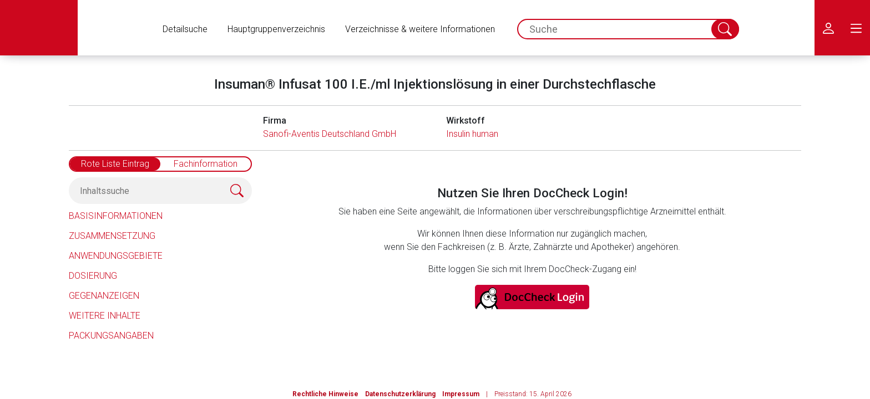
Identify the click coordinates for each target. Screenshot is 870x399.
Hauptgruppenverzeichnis (276, 29)
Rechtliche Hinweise (325, 394)
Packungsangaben (111, 335)
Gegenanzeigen (104, 295)
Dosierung (93, 275)
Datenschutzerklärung (400, 394)
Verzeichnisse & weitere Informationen (420, 29)
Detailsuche (185, 29)
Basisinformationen (116, 216)
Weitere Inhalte (104, 315)
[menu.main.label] (856, 28)
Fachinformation (205, 163)
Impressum (460, 394)
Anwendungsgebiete (116, 255)
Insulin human (472, 134)
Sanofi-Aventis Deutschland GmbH (329, 134)
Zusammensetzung (112, 236)
